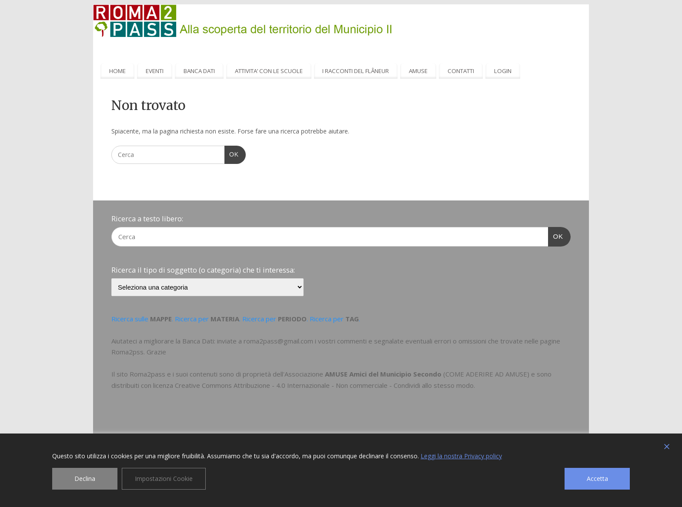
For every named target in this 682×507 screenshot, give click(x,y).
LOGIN (503, 71)
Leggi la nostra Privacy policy (461, 456)
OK (231, 153)
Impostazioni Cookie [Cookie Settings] (164, 478)
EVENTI (155, 71)
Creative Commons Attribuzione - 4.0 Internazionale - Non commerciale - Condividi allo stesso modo (324, 385)
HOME (117, 71)
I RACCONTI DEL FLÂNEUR (355, 71)
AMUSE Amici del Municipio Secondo (383, 374)
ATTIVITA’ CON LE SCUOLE (269, 71)
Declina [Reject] (84, 478)
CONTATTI (461, 71)
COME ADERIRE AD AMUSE (486, 374)
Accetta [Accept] (597, 478)
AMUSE (418, 71)
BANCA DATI (199, 71)
